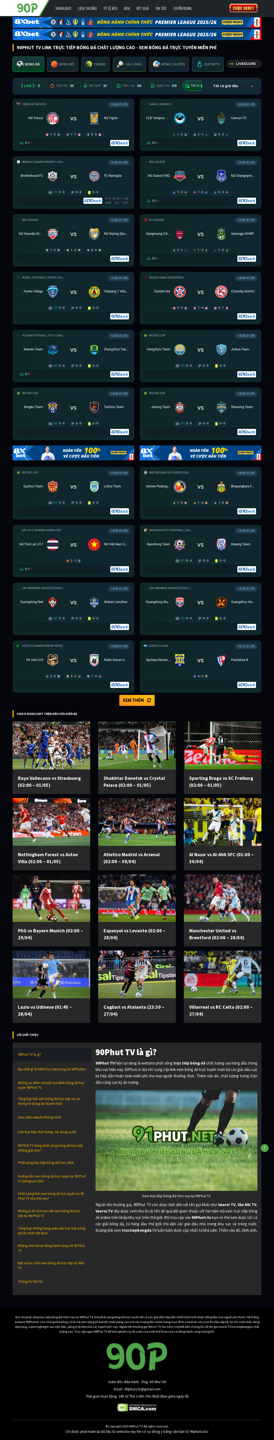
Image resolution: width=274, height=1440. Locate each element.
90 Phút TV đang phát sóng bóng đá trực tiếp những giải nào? (50, 1148)
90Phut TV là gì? (29, 1054)
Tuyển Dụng (182, 8)
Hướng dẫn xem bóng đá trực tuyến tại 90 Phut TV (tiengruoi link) (52, 1178)
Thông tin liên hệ (30, 1281)
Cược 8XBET (243, 8)
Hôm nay (129, 85)
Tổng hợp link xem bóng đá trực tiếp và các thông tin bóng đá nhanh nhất (49, 1101)
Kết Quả (142, 8)
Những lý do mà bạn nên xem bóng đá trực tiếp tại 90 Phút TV (49, 1213)
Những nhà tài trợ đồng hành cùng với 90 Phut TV (51, 1248)
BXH (127, 8)
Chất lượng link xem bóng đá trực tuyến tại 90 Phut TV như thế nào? (51, 1196)
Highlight (63, 8)
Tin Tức (161, 8)
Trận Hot (62, 85)
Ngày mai (163, 85)
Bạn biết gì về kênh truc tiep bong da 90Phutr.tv (52, 1069)
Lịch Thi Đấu (87, 8)
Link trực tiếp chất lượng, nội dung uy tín (47, 1132)
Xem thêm (137, 700)
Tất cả (196, 85)
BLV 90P (95, 85)
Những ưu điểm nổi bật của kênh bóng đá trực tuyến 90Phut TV (51, 1085)
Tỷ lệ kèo (110, 8)
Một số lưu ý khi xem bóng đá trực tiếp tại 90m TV (51, 1265)
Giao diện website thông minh (39, 1117)
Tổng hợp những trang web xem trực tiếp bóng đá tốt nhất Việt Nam (51, 1230)
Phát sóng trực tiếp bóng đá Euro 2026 (46, 1162)
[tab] (28, 64)
